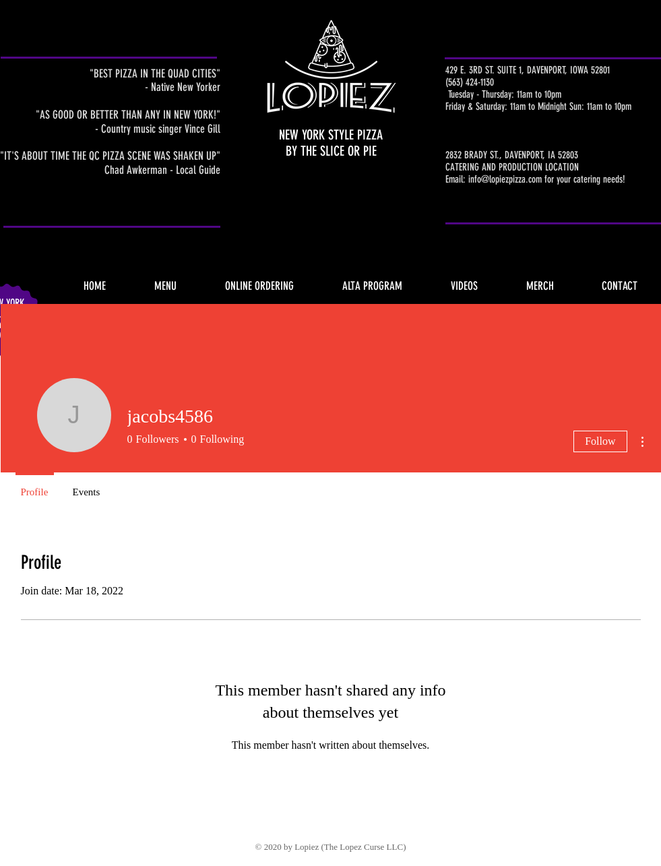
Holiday (626, 124)
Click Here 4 (627, 115)
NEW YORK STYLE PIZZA (331, 135)
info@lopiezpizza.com (505, 179)
